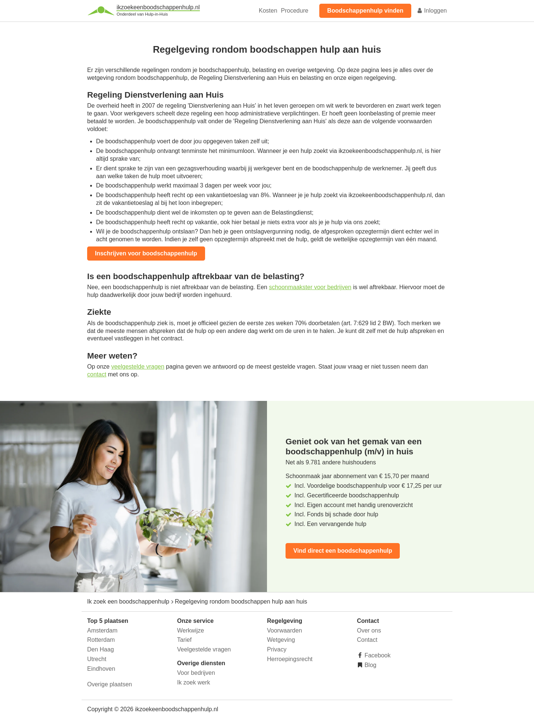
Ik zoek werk (193, 682)
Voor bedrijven (196, 673)
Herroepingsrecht (290, 659)
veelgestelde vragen (137, 366)
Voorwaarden (284, 630)
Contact (367, 640)
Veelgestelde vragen (204, 649)
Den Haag (100, 649)
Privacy (276, 649)
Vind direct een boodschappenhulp (342, 551)
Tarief (184, 640)
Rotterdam (101, 640)
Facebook (377, 655)
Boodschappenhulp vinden (365, 10)
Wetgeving (281, 640)
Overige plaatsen (109, 684)
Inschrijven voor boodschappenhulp (146, 253)
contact (96, 374)
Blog (369, 665)
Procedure (295, 10)
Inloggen (431, 10)
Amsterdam (102, 630)
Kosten (268, 10)
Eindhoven (101, 669)
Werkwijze (190, 630)
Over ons (369, 630)
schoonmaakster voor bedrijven (310, 287)
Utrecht (96, 659)
